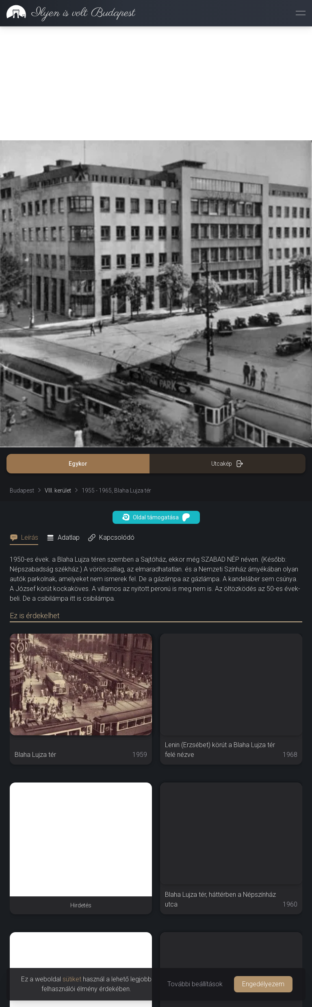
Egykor (78, 463)
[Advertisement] (156, 83)
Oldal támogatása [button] (156, 517)
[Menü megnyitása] (301, 13)
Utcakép (227, 464)
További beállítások (195, 984)
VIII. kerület (58, 490)
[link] (67, 13)
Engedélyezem (263, 984)
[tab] (26, 537)
